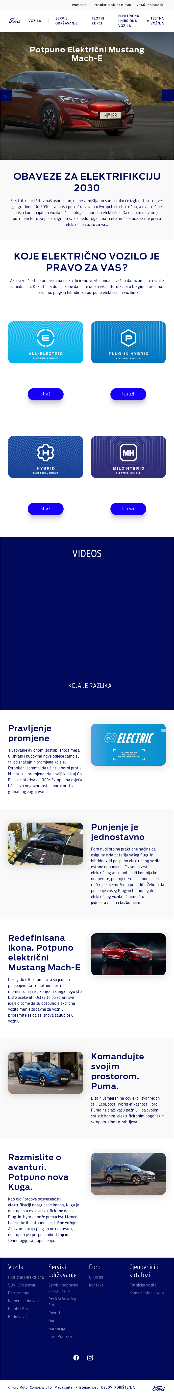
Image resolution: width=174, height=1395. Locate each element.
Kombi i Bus (18, 1309)
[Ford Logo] (15, 21)
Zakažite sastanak (150, 4)
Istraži (46, 394)
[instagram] (90, 1357)
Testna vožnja (155, 21)
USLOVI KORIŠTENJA (118, 1387)
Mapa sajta (64, 1387)
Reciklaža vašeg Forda (62, 1302)
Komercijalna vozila (25, 1301)
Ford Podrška (60, 1337)
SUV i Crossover (22, 1285)
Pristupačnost (86, 1387)
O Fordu (96, 1277)
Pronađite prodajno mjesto (112, 4)
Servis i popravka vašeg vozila (63, 1288)
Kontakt (96, 1285)
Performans (18, 1293)
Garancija (57, 1329)
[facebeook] (76, 1357)
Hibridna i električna (26, 1277)
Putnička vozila (143, 1285)
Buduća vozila (20, 1317)
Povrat (55, 1313)
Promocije (79, 4)
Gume (54, 1321)
